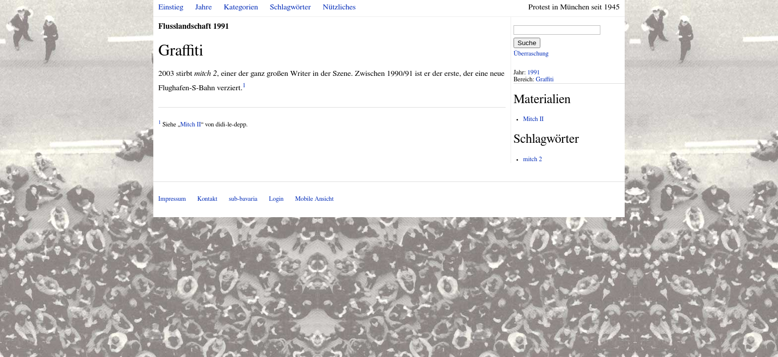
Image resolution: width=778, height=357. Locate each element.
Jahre (203, 7)
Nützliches (339, 7)
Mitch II (190, 124)
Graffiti (545, 79)
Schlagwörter (290, 7)
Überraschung (531, 54)
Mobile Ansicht (314, 199)
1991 (533, 72)
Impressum (172, 199)
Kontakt (207, 199)
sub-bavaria (243, 199)
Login (276, 199)
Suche (527, 43)
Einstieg (171, 7)
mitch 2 (532, 159)
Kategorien (241, 7)
